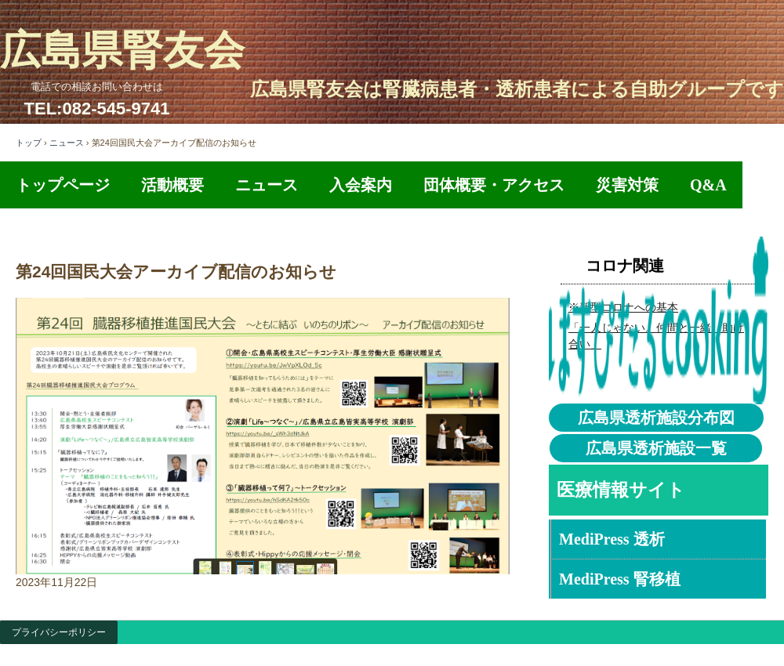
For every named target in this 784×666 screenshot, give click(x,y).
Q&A (708, 185)
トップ (29, 142)
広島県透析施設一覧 (656, 448)
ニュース (66, 142)
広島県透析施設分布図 (656, 417)
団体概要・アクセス (493, 185)
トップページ (63, 185)
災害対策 (627, 185)
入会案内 (360, 185)
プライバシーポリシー (59, 632)
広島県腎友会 (122, 50)
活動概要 (172, 185)
